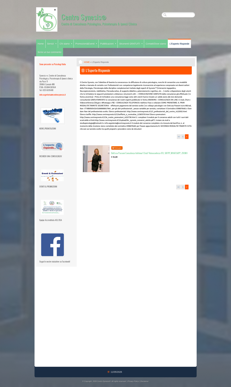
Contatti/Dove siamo (156, 43)
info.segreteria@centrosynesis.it (52, 94)
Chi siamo (66, 43)
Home (41, 43)
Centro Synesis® (83, 17)
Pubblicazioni (108, 43)
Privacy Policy (133, 381)
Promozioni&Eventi (86, 43)
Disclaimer (144, 381)
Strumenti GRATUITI (130, 43)
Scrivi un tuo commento (49, 52)
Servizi (51, 43)
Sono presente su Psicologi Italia (52, 64)
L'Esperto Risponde (179, 43)
